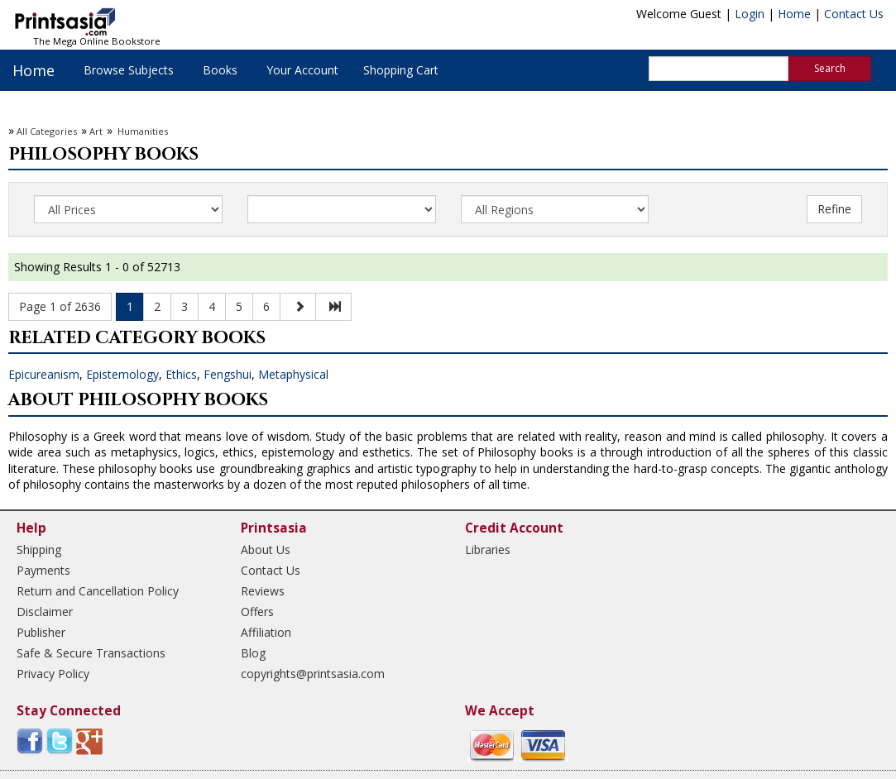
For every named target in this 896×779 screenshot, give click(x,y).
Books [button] (220, 70)
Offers (257, 611)
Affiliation (266, 632)
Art (96, 131)
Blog (253, 653)
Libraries (487, 549)
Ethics (181, 374)
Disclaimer (45, 611)
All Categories (47, 131)
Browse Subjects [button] (129, 70)
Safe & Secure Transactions (91, 653)
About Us (265, 549)
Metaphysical (293, 374)
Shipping (39, 549)
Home (794, 14)
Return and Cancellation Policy (98, 591)
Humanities (141, 131)
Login (749, 14)
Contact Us (854, 14)
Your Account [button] (302, 70)
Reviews (263, 591)
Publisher (41, 632)
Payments (43, 570)
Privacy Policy (53, 673)
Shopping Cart (400, 70)
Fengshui (228, 374)
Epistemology (122, 374)
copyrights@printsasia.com (313, 673)
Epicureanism (43, 374)
